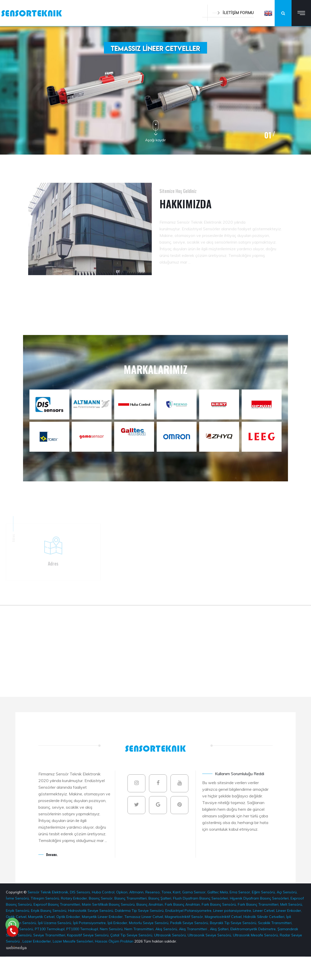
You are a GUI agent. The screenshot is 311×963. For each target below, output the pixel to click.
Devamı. (52, 854)
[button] (268, 13)
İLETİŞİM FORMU (233, 12)
